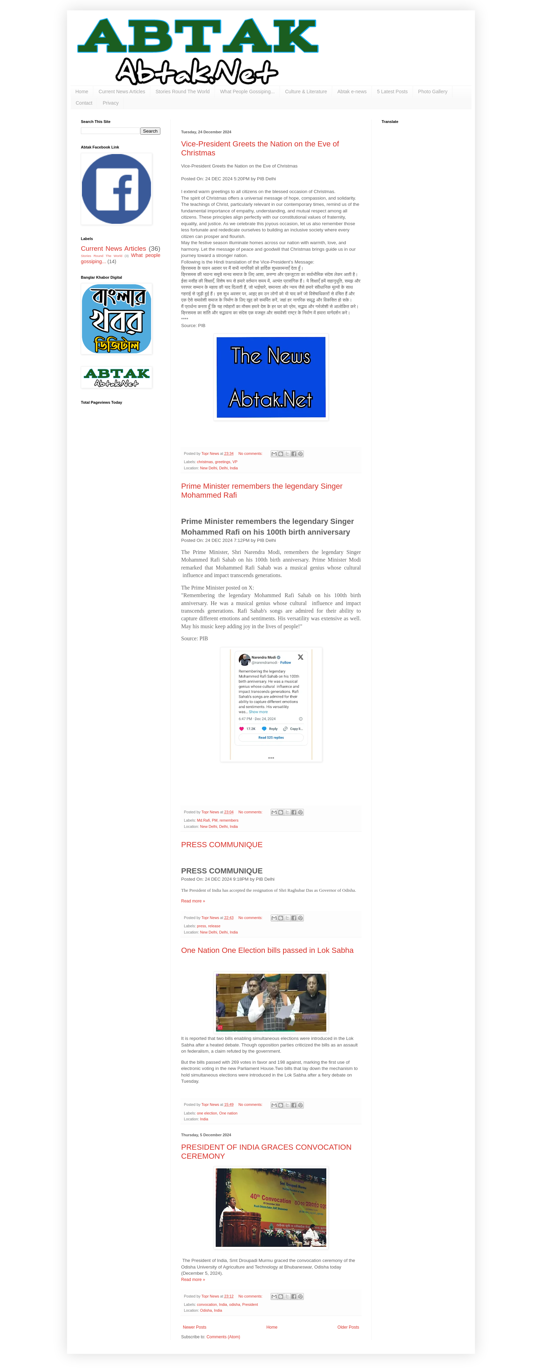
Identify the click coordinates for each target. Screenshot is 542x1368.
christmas (205, 462)
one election (207, 1113)
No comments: (251, 453)
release (214, 926)
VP (234, 462)
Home (81, 91)
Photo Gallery (433, 91)
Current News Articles (122, 91)
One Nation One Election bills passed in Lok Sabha (267, 950)
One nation (228, 1113)
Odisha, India (211, 1310)
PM (214, 820)
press (201, 926)
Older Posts (348, 1327)
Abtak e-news (352, 91)
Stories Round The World (183, 91)
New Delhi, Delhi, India (219, 468)
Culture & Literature (306, 91)
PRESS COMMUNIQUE (222, 844)
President (250, 1304)
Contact (84, 103)
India (204, 1119)
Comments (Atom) (223, 1336)
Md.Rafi (203, 820)
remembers (229, 820)
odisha (234, 1304)
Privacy (111, 103)
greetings (222, 462)
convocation (207, 1304)
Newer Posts (194, 1327)
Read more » (193, 901)
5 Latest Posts (392, 91)
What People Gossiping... (247, 91)
